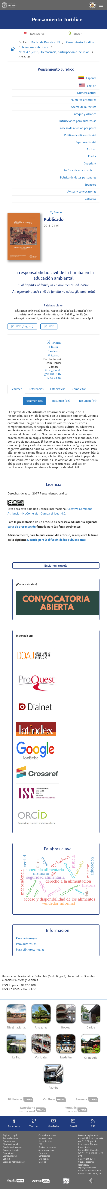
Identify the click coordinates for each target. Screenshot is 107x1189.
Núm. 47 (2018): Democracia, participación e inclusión (54, 52)
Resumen (16, 389)
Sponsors (90, 184)
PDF (51, 326)
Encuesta (42, 1153)
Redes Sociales (45, 1141)
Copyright (90, 163)
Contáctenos (44, 1156)
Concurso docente (11, 1150)
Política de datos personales (78, 177)
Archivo (91, 149)
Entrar (77, 33)
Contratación (9, 1141)
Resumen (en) (61, 401)
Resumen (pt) (88, 401)
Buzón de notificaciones (14, 1162)
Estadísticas (57, 389)
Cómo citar (79, 389)
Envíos (92, 156)
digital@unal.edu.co (87, 1168)
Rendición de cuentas (12, 1147)
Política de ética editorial (80, 135)
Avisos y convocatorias (81, 191)
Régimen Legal (10, 1135)
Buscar (56, 212)
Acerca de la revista (83, 107)
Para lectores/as (26, 938)
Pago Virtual (8, 1153)
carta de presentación (22, 526)
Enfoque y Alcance (84, 114)
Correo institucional (47, 1135)
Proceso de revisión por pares (77, 128)
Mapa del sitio (45, 1138)
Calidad (6, 1159)
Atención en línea (46, 1150)
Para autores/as (26, 944)
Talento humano (10, 1138)
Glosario (42, 1162)
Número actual (86, 93)
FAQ (40, 1144)
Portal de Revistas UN (45, 42)
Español (87, 78)
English (87, 85)
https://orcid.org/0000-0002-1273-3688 (54, 374)
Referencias (36, 389)
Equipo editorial (86, 142)
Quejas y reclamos (47, 1147)
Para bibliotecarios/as (30, 949)
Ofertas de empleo (11, 1144)
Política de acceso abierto (80, 170)
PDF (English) (24, 326)
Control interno (10, 1156)
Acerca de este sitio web (89, 1171)
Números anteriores (35, 47)
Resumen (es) (34, 401)
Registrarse (36, 33)
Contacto (90, 198)
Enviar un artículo (56, 565)
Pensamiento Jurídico (57, 20)
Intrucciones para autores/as (77, 121)
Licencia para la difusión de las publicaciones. (56, 539)
